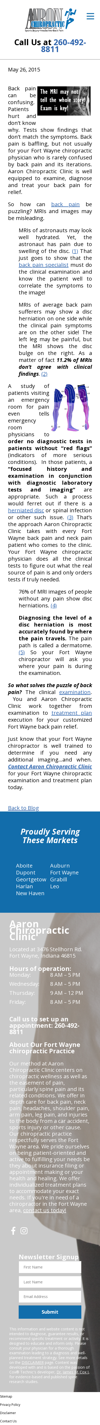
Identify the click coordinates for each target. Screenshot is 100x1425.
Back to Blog (23, 808)
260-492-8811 (63, 45)
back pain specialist (44, 264)
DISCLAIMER (33, 1362)
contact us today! (44, 1210)
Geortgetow (31, 879)
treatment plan (71, 712)
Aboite (24, 865)
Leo (54, 886)
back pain (65, 204)
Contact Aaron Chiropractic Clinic (50, 766)
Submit (50, 1312)
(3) (70, 517)
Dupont (25, 872)
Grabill (58, 879)
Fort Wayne (64, 872)
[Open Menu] (90, 16)
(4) (54, 605)
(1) (75, 251)
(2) (44, 373)
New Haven (30, 893)
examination (75, 692)
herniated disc (26, 510)
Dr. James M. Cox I (73, 1372)
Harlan (24, 886)
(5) (22, 652)
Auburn (60, 865)
